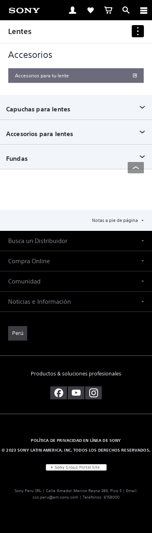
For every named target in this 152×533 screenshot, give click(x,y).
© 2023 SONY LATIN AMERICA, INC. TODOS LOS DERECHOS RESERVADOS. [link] (76, 450)
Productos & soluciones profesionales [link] (76, 373)
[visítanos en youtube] (76, 392)
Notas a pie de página (115, 220)
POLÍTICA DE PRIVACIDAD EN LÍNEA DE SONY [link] (76, 440)
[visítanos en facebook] (58, 392)
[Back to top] (136, 167)
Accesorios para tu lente (42, 75)
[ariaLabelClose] (143, 10)
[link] (24, 10)
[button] (76, 241)
